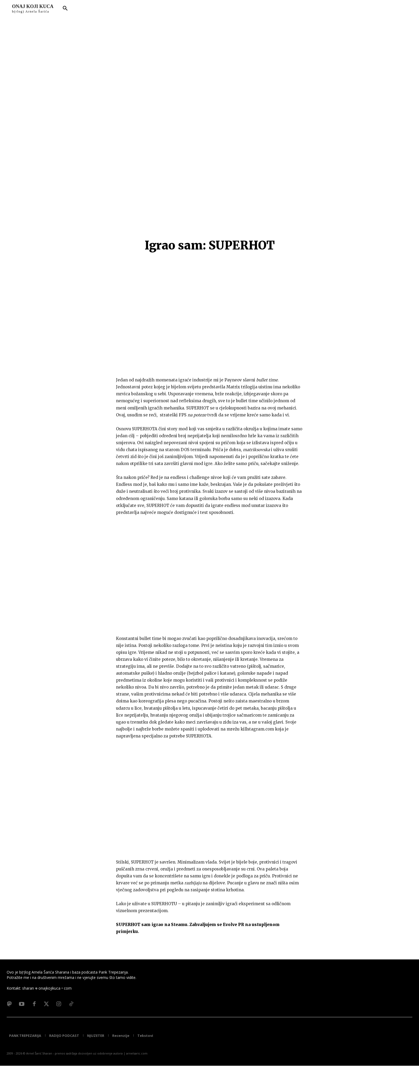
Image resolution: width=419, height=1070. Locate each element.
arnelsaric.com (137, 1058)
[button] (65, 8)
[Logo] (32, 8)
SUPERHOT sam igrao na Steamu (151, 924)
